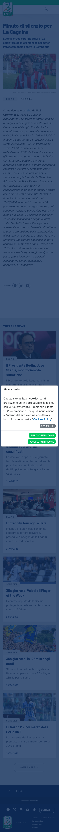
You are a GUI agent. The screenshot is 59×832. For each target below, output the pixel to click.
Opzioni (45, 426)
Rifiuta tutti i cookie (42, 435)
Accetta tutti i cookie (42, 441)
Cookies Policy (42, 419)
